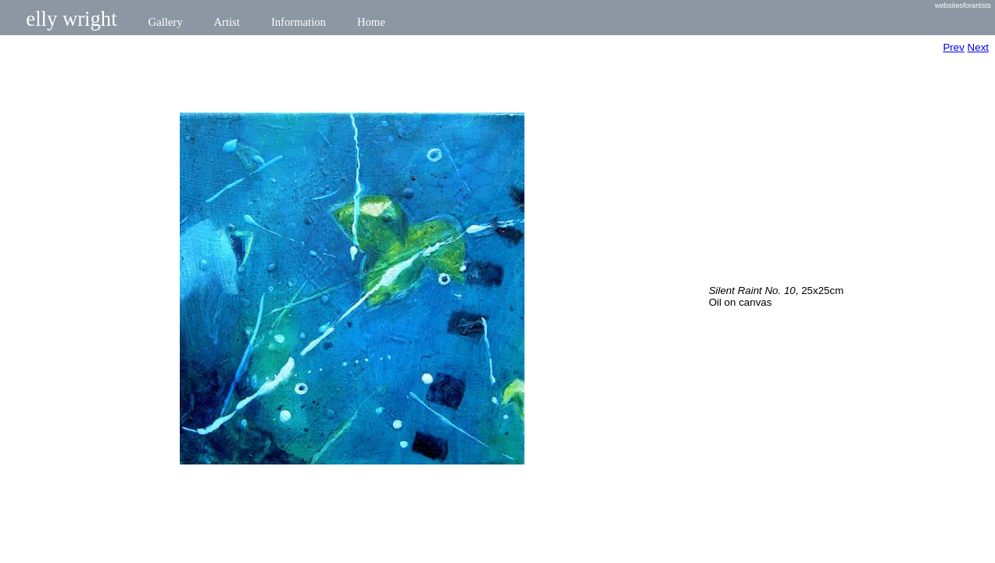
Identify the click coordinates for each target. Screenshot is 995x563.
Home (371, 22)
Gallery (166, 22)
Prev (953, 47)
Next (978, 47)
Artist (227, 22)
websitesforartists (963, 5)
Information (298, 22)
